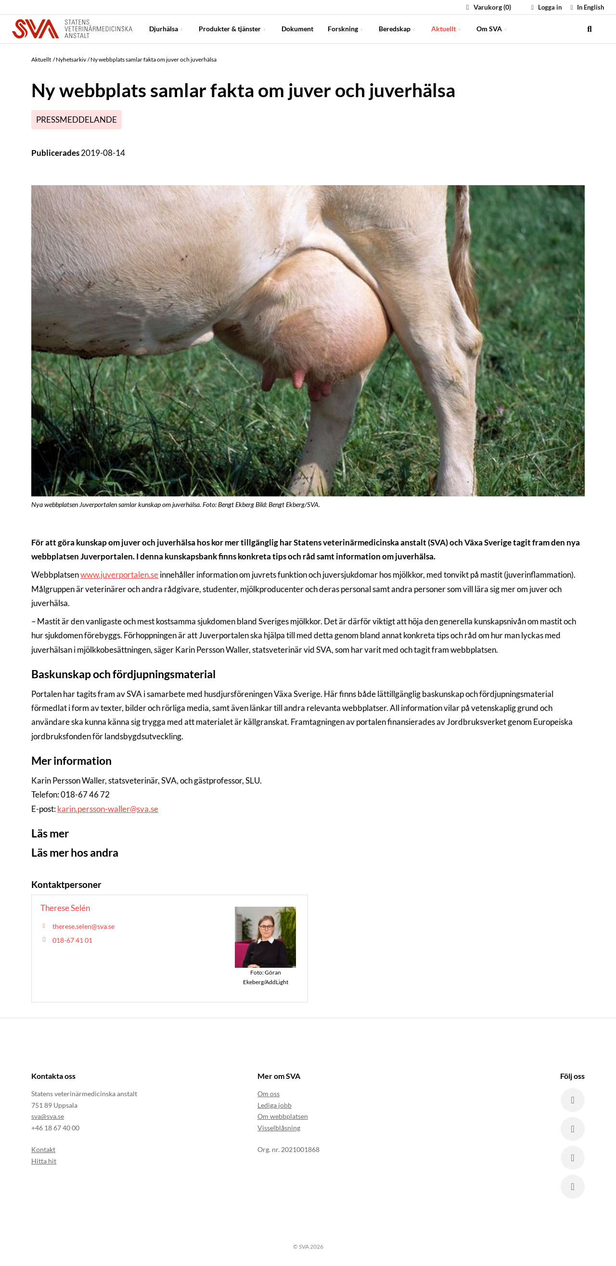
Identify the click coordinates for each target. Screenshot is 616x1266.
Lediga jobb (274, 1105)
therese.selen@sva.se (83, 926)
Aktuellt (446, 29)
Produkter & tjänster (233, 29)
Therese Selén (65, 908)
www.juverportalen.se (119, 575)
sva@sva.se (47, 1116)
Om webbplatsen (282, 1116)
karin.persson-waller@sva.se (107, 809)
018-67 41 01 (72, 940)
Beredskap (398, 29)
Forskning (346, 29)
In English (586, 7)
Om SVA (492, 29)
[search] (589, 28)
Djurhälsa (166, 29)
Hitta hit (43, 1161)
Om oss (268, 1093)
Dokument (297, 29)
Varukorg (487, 7)
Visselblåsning (278, 1128)
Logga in (545, 7)
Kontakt (43, 1149)
